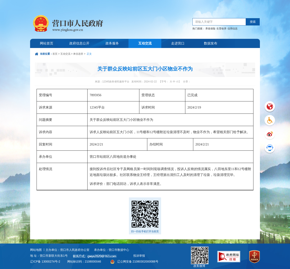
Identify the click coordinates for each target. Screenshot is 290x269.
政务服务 (112, 43)
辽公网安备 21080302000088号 (137, 261)
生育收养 (221, 28)
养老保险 (210, 28)
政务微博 (200, 251)
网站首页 (46, 43)
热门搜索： (198, 28)
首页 (54, 53)
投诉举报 (139, 255)
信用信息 (233, 28)
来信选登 (78, 53)
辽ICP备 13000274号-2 (45, 261)
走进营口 (177, 43)
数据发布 (210, 43)
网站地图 (36, 249)
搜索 (253, 21)
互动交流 (145, 43)
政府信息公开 (79, 43)
